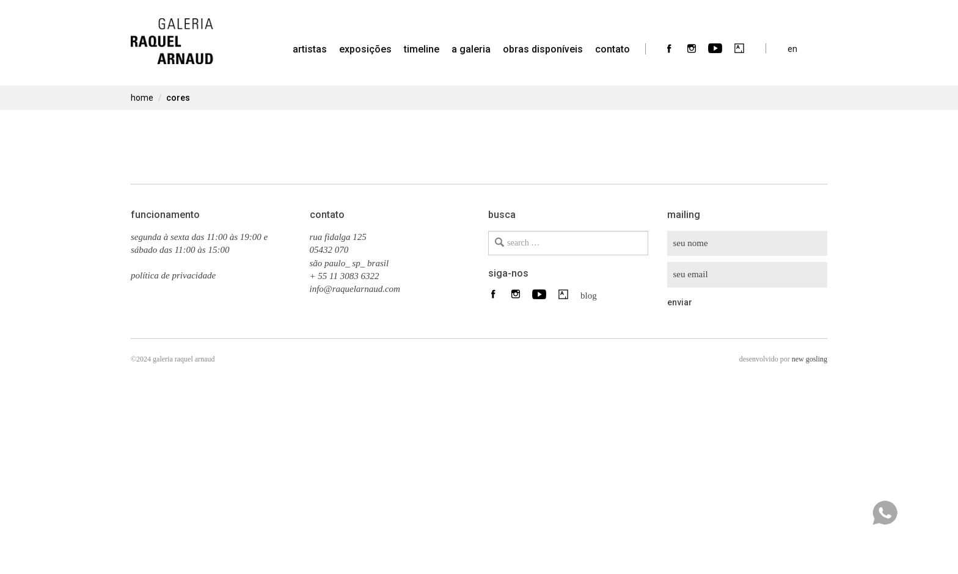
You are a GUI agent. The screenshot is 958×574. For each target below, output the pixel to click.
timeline (421, 49)
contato (612, 49)
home (142, 98)
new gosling (809, 359)
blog (585, 295)
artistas (310, 49)
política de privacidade (173, 275)
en (792, 48)
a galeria (471, 49)
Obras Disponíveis (543, 49)
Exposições (365, 49)
